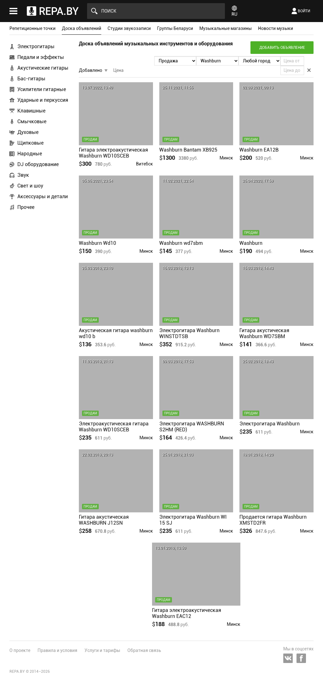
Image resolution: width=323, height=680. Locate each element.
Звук (23, 175)
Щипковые (30, 143)
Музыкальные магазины (225, 28)
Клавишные (31, 111)
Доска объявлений (81, 28)
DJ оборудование (38, 164)
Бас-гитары (31, 79)
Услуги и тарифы (102, 650)
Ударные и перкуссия (42, 100)
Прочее (25, 207)
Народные (29, 154)
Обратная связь (144, 650)
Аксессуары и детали (42, 196)
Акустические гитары (42, 68)
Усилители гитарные (41, 89)
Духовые (27, 132)
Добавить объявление (282, 47)
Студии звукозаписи (129, 28)
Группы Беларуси (175, 28)
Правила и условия (57, 650)
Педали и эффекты (40, 57)
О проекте (19, 650)
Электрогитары (36, 46)
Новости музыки (275, 28)
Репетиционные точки (32, 28)
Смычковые (31, 121)
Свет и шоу (30, 186)
